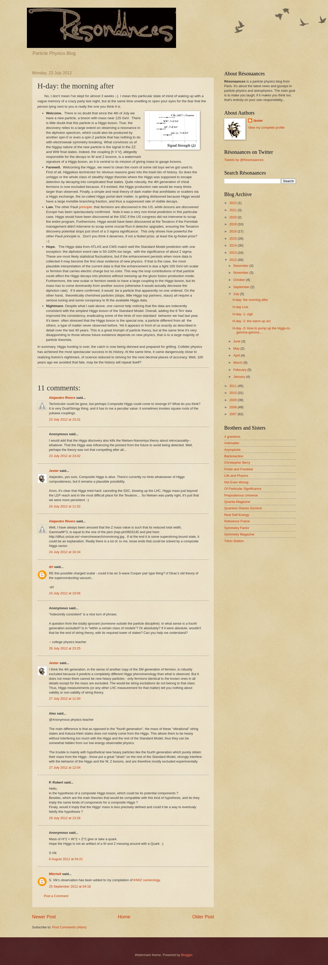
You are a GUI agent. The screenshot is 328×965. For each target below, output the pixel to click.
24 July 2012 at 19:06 (64, 593)
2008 (233, 407)
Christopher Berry (237, 462)
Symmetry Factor (236, 528)
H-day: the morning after (250, 300)
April (237, 355)
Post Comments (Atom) (69, 927)
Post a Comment (56, 896)
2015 (233, 238)
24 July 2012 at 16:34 (64, 552)
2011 (233, 386)
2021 (233, 210)
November (241, 273)
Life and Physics (236, 476)
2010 (233, 393)
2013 (233, 253)
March (238, 362)
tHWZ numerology (147, 880)
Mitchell (55, 874)
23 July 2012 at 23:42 (64, 456)
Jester (54, 471)
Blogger (186, 955)
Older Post (203, 916)
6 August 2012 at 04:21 (66, 859)
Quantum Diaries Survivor (243, 508)
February (240, 370)
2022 (233, 203)
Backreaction (233, 456)
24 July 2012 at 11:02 (64, 506)
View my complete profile (266, 127)
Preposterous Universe (241, 495)
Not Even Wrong (236, 482)
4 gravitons (232, 437)
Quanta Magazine (237, 502)
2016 (233, 231)
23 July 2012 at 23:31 (64, 419)
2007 (233, 414)
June (237, 341)
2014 (233, 245)
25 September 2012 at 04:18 (70, 886)
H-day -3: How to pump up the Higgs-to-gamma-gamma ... (261, 330)
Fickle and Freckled (238, 469)
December (241, 266)
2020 (233, 217)
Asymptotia (232, 450)
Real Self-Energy (236, 515)
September (241, 287)
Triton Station (234, 541)
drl (51, 567)
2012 (233, 260)
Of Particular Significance (242, 489)
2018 (233, 224)
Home (124, 916)
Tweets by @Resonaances (243, 160)
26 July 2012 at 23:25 (64, 648)
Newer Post (44, 916)
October (239, 280)
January (239, 377)
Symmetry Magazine (239, 534)
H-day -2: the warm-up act (251, 321)
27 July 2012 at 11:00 (64, 698)
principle (85, 207)
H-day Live (240, 307)
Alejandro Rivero (62, 398)
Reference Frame (237, 521)
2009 (233, 400)
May (236, 348)
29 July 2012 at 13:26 (64, 818)
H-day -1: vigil (242, 314)
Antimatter (231, 443)
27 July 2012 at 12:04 (64, 767)
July (236, 294)
